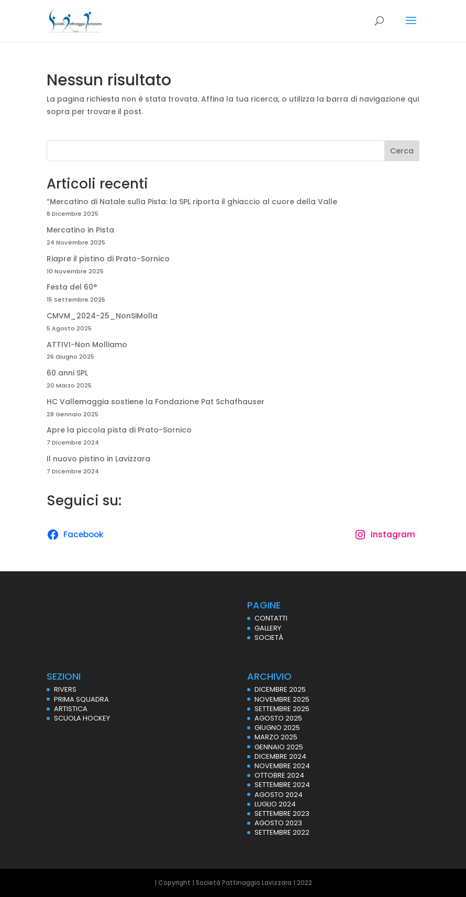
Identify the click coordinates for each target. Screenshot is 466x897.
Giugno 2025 (277, 728)
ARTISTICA (70, 709)
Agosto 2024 (278, 795)
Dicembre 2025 (280, 689)
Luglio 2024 (275, 804)
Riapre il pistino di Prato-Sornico (108, 258)
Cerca (402, 151)
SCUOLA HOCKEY (82, 718)
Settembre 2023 (281, 813)
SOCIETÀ (268, 638)
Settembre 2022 (281, 832)
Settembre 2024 (282, 785)
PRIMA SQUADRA (81, 699)
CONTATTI (270, 618)
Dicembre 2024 (280, 756)
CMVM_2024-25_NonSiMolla (102, 316)
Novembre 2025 (281, 699)
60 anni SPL (67, 373)
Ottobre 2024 (279, 775)
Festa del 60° (72, 287)
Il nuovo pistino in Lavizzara (98, 458)
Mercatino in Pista (80, 230)
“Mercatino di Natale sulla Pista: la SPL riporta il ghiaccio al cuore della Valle (192, 201)
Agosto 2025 (278, 718)
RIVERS (65, 689)
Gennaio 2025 (278, 747)
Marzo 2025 (275, 737)
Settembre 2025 (281, 709)
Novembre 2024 (282, 766)
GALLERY (267, 628)
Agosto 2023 (278, 823)
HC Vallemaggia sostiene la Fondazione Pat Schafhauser (155, 401)
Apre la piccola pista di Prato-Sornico (119, 430)
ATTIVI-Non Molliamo (87, 344)
